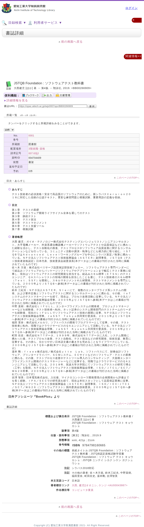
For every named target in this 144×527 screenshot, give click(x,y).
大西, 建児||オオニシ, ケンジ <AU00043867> (100, 485)
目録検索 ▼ (13, 23)
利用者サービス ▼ (44, 23)
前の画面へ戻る (72, 41)
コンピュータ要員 (82, 490)
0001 (31, 135)
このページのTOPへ (128, 177)
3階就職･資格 (37, 148)
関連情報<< (133, 56)
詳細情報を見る (17, 100)
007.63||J (34, 153)
